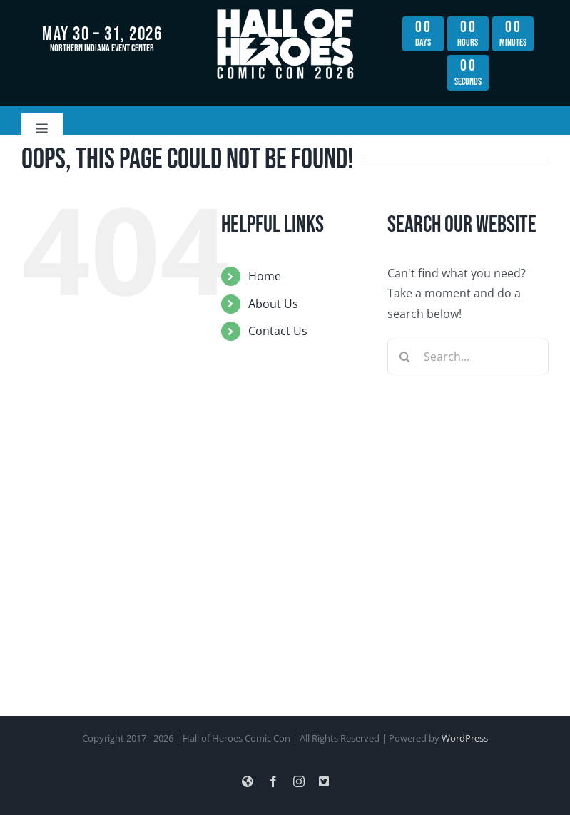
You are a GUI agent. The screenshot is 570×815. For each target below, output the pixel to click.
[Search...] (468, 356)
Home (264, 276)
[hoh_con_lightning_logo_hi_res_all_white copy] (284, 13)
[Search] (405, 356)
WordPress (465, 738)
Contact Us (277, 331)
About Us (273, 304)
